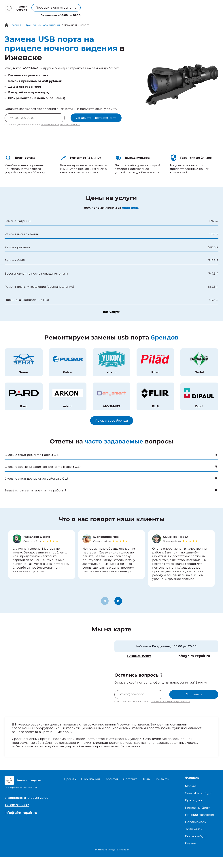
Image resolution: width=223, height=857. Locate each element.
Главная (15, 25)
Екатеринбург (196, 836)
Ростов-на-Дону (197, 807)
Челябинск (193, 829)
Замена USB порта (76, 25)
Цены (122, 14)
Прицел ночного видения (42, 25)
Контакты (136, 14)
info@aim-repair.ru (193, 656)
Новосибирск (195, 822)
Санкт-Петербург (198, 793)
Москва (190, 786)
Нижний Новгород (199, 815)
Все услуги (111, 312)
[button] (118, 601)
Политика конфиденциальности (111, 849)
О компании (104, 14)
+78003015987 (103, 5)
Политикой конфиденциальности (60, 124)
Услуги (69, 14)
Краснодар (193, 800)
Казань (190, 843)
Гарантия (111, 779)
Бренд (84, 14)
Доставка (130, 779)
